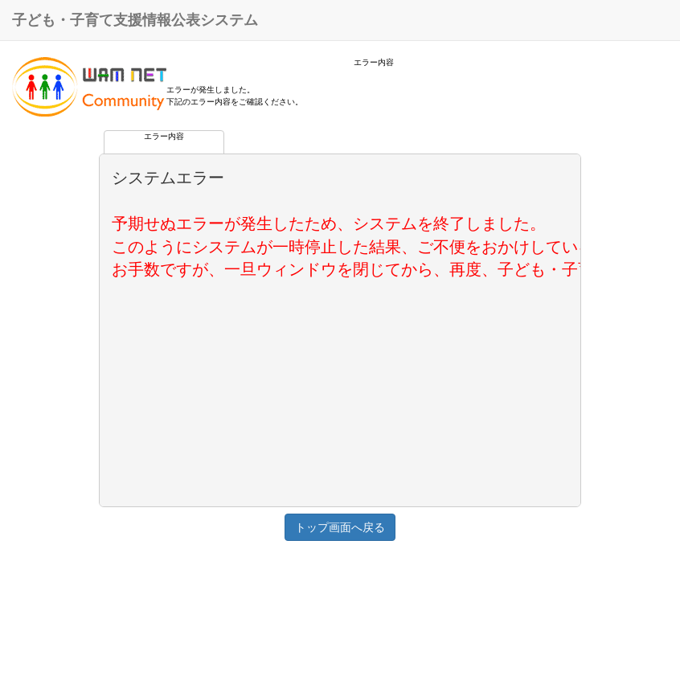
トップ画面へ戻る (340, 527)
